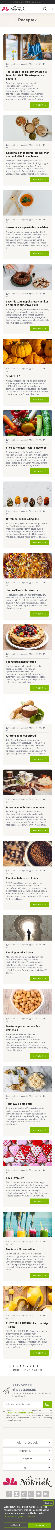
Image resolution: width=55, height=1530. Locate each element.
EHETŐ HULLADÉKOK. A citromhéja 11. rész (27, 1325)
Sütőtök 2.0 (13, 376)
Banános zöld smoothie (20, 1249)
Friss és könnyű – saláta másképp (26, 447)
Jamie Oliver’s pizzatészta (22, 590)
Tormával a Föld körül (19, 1103)
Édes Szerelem (15, 1177)
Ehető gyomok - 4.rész (19, 952)
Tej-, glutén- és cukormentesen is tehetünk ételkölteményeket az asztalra (26, 75)
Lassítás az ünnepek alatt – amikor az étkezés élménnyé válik (27, 303)
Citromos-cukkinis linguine (22, 518)
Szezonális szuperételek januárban (27, 227)
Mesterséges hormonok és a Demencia (23, 1028)
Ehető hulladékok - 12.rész (22, 878)
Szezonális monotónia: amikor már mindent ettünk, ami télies (27, 154)
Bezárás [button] (48, 1503)
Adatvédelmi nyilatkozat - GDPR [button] (19, 1516)
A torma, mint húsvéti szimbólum (26, 807)
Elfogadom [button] (39, 1525)
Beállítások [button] (15, 1525)
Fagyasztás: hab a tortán (21, 661)
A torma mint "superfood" (21, 735)
